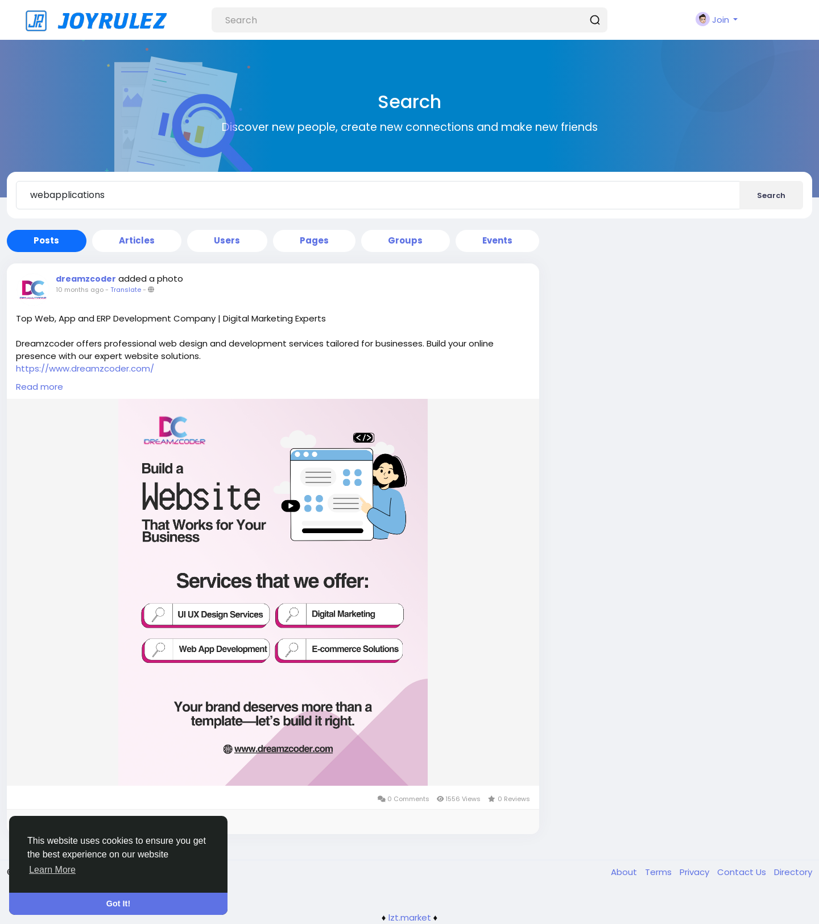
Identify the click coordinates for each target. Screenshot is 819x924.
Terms (659, 872)
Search (771, 195)
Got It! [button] (118, 903)
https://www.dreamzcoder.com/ (85, 368)
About (625, 872)
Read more (39, 387)
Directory (793, 872)
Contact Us (742, 872)
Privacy (696, 872)
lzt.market (409, 917)
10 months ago (80, 289)
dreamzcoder (86, 278)
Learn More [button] (52, 869)
